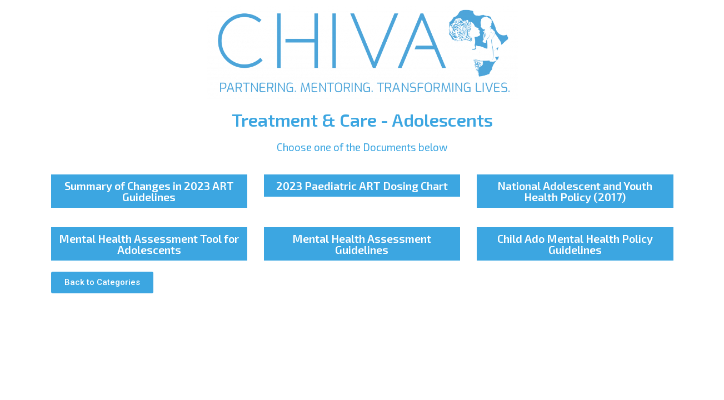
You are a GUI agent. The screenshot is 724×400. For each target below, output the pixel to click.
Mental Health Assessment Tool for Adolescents (149, 244)
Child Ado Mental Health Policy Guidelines (575, 244)
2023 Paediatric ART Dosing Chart (362, 185)
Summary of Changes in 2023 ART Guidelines (149, 191)
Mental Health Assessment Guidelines (361, 244)
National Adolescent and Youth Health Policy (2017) (574, 191)
